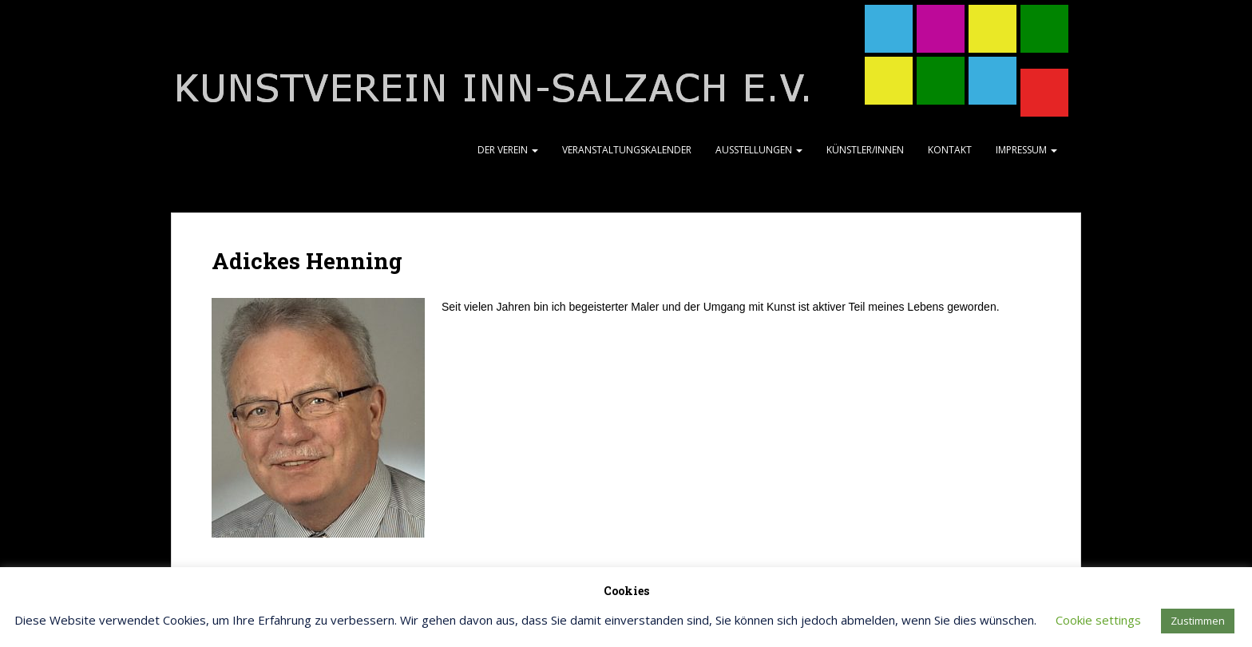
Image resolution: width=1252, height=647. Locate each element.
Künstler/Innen (865, 150)
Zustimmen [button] (1198, 620)
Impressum (1026, 150)
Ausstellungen (758, 150)
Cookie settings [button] (1098, 620)
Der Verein (507, 150)
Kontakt (950, 150)
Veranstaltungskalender (626, 150)
